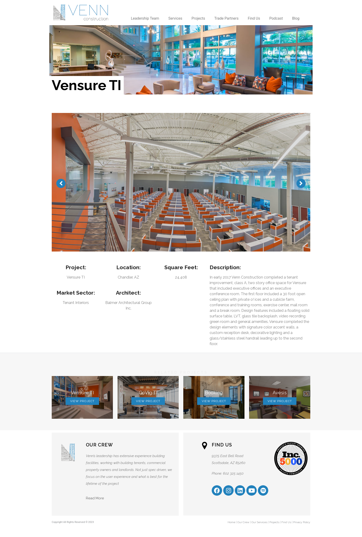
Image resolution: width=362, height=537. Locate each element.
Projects (198, 18)
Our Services (259, 522)
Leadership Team (145, 18)
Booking (214, 392)
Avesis (280, 392)
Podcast (276, 18)
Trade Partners (226, 18)
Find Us (254, 18)
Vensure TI (82, 392)
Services (175, 18)
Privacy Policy (301, 522)
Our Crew (243, 522)
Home (231, 522)
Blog (295, 18)
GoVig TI (148, 392)
